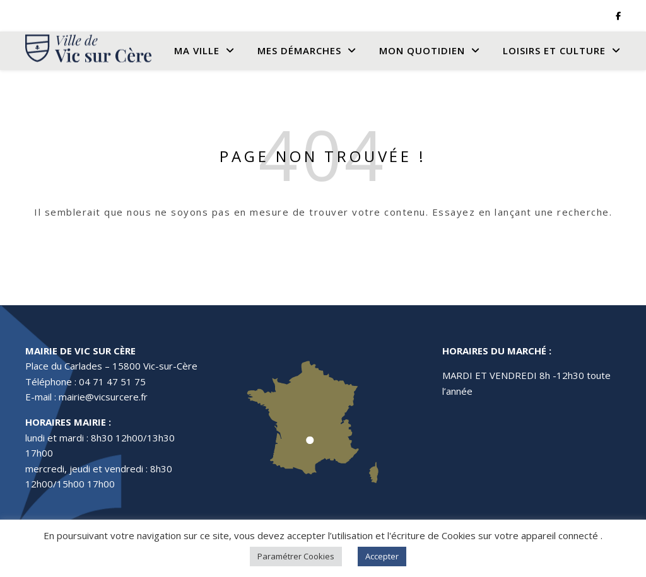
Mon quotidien (422, 50)
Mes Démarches (299, 50)
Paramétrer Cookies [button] (295, 556)
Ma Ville (197, 50)
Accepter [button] (382, 556)
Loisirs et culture (554, 50)
